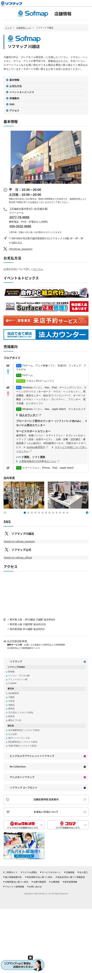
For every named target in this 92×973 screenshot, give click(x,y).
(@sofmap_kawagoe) (20, 249)
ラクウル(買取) (30, 872)
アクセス (14, 110)
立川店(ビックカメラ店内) (20, 712)
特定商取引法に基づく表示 (39, 877)
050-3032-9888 (20, 226)
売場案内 (14, 98)
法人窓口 (83, 872)
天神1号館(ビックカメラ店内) (22, 746)
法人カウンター (28, 414)
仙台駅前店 (13, 693)
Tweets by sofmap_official (18, 557)
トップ (8, 28)
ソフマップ (16, 661)
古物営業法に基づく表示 (16, 882)
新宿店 (11, 708)
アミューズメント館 (17, 679)
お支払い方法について (46, 811)
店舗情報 (62, 13)
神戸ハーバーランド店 (19, 738)
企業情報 (55, 882)
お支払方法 (15, 86)
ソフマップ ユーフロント (23, 787)
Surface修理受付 (36, 447)
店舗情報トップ (23, 28)
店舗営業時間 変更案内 (46, 799)
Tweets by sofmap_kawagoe (19, 541)
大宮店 (11, 701)
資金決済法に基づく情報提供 (71, 877)
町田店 (11, 716)
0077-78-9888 (19, 217)
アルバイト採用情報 (14, 886)
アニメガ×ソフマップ (22, 777)
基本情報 (14, 80)
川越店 (11, 697)
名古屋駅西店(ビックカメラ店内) (23, 730)
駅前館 (11, 671)
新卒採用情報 (70, 882)
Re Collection (18, 766)
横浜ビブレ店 (14, 720)
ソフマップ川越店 (22, 533)
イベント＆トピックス (21, 92)
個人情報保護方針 (13, 877)
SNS (12, 104)
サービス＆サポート (51, 872)
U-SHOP (12, 683)
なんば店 (12, 734)
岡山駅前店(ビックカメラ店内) (22, 742)
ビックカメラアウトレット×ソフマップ (32, 756)
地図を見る (17, 242)
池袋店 (11, 705)
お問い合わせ (35, 886)
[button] (25, 513)
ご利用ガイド (11, 872)
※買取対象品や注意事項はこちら (37, 461)
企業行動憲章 (39, 882)
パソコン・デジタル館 (19, 675)
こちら (39, 269)
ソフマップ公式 (21, 550)
